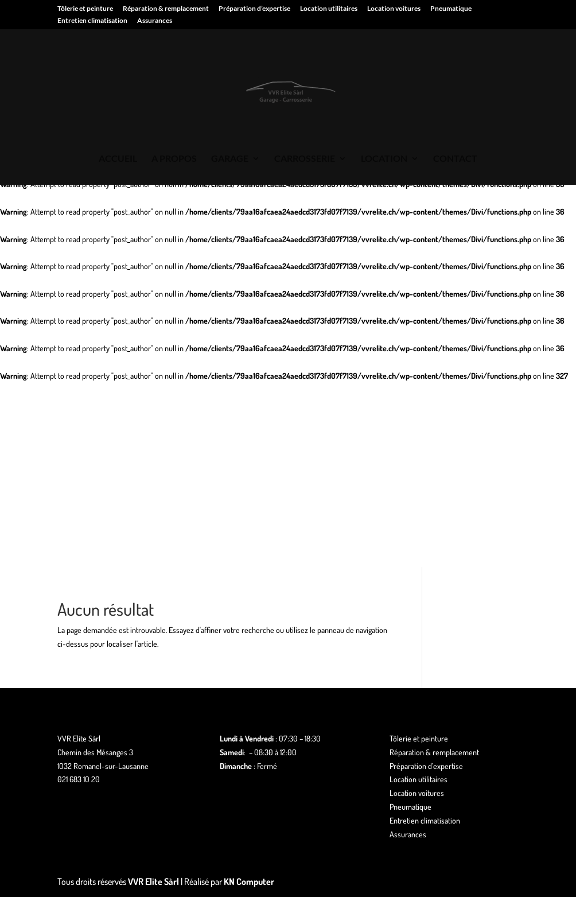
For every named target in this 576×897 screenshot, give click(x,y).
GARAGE (229, 159)
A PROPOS (174, 159)
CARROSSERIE (304, 159)
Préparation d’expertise (254, 9)
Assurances (154, 21)
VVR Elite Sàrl (153, 881)
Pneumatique (451, 9)
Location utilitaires (328, 9)
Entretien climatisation (92, 21)
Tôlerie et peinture (85, 9)
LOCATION (384, 159)
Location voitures (394, 9)
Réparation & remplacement (166, 9)
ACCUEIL (118, 159)
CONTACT (455, 159)
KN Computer (249, 881)
